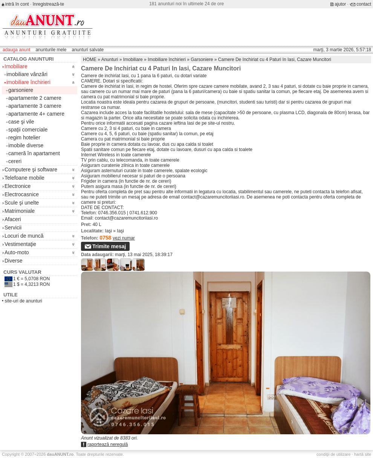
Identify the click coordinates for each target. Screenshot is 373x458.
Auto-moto (17, 252)
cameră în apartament (34, 153)
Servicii (13, 227)
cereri (14, 161)
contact (363, 4)
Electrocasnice (22, 194)
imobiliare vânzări (26, 74)
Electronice (18, 186)
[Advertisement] (230, 63)
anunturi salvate (88, 49)
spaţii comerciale (27, 130)
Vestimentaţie (20, 244)
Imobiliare (16, 66)
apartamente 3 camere (34, 106)
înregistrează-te (48, 4)
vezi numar (124, 238)
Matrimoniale (20, 211)
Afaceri (13, 219)
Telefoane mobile (24, 178)
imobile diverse (25, 145)
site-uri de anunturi (23, 301)
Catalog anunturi (28, 59)
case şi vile (21, 122)
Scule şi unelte (22, 203)
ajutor (340, 4)
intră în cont (17, 4)
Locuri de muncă (24, 236)
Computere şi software (31, 169)
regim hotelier (24, 137)
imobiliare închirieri (28, 82)
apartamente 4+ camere (36, 114)
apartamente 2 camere (34, 98)
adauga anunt (16, 49)
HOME (89, 59)
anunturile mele (50, 49)
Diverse (13, 261)
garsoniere (20, 90)
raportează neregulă (107, 444)
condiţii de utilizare (333, 454)
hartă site (362, 454)
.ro (60, 454)
